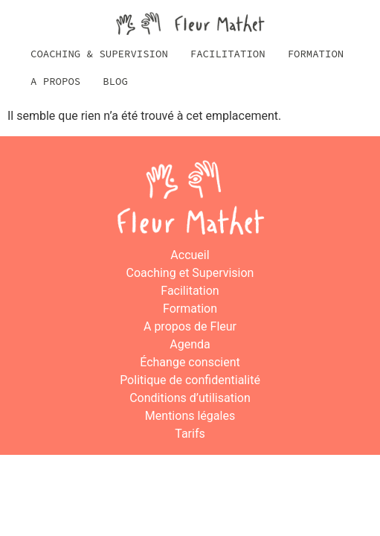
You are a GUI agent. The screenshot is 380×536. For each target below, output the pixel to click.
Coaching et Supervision (190, 273)
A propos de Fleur (190, 326)
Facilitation (227, 53)
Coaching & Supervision (99, 53)
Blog (115, 81)
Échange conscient (190, 362)
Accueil (189, 255)
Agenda (190, 344)
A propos (55, 81)
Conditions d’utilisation (190, 398)
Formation (316, 53)
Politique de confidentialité (190, 380)
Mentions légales (190, 416)
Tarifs (190, 434)
